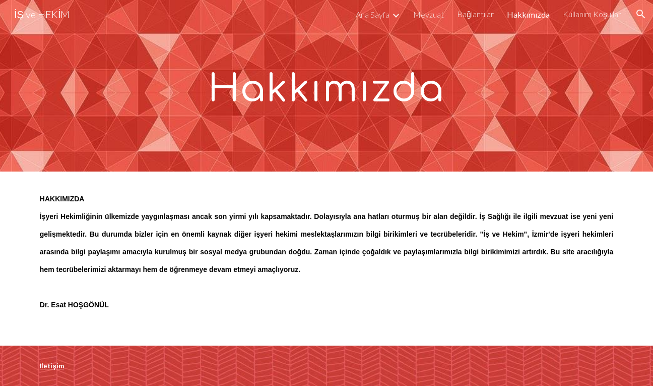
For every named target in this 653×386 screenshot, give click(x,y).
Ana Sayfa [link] (372, 14)
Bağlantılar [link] (475, 14)
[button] (641, 14)
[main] (326, 86)
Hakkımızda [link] (528, 14)
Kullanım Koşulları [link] (593, 14)
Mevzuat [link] (428, 14)
